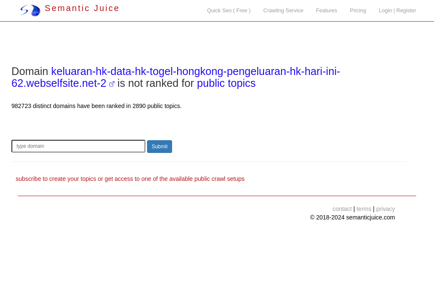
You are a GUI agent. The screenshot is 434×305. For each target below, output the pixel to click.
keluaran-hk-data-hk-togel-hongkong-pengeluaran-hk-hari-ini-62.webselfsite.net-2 (175, 77)
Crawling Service (283, 11)
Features (326, 11)
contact (342, 208)
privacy (385, 208)
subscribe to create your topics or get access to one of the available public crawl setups (130, 178)
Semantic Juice (70, 8)
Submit (159, 147)
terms (363, 208)
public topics (226, 83)
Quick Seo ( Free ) (228, 11)
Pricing (358, 11)
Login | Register (397, 11)
